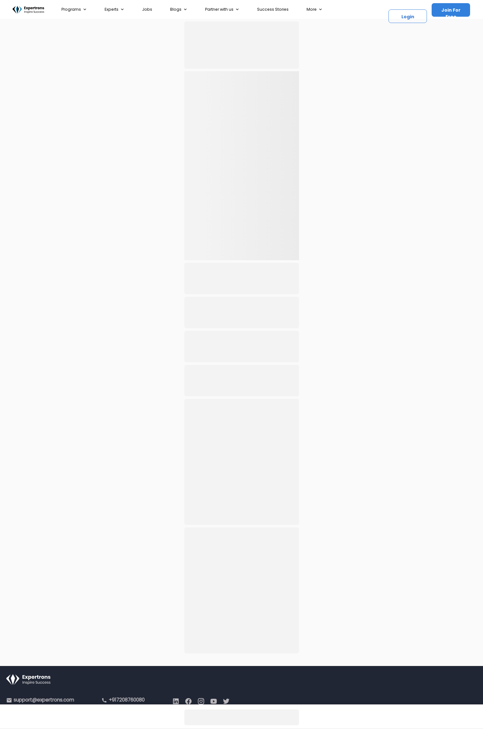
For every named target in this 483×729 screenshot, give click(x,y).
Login (407, 17)
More (314, 9)
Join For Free (451, 12)
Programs (74, 9)
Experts (114, 9)
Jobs (147, 9)
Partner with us (222, 9)
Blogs (178, 9)
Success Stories (273, 9)
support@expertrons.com (44, 700)
